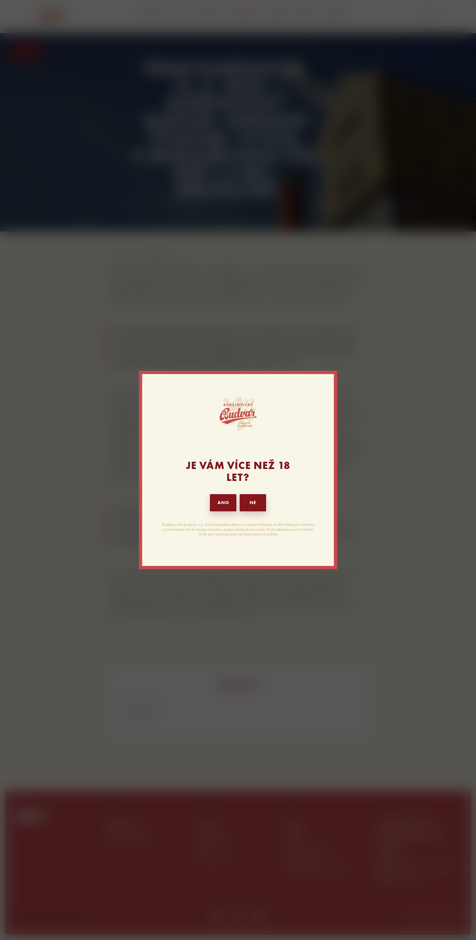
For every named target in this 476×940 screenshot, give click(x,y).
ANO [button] (223, 502)
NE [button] (253, 502)
